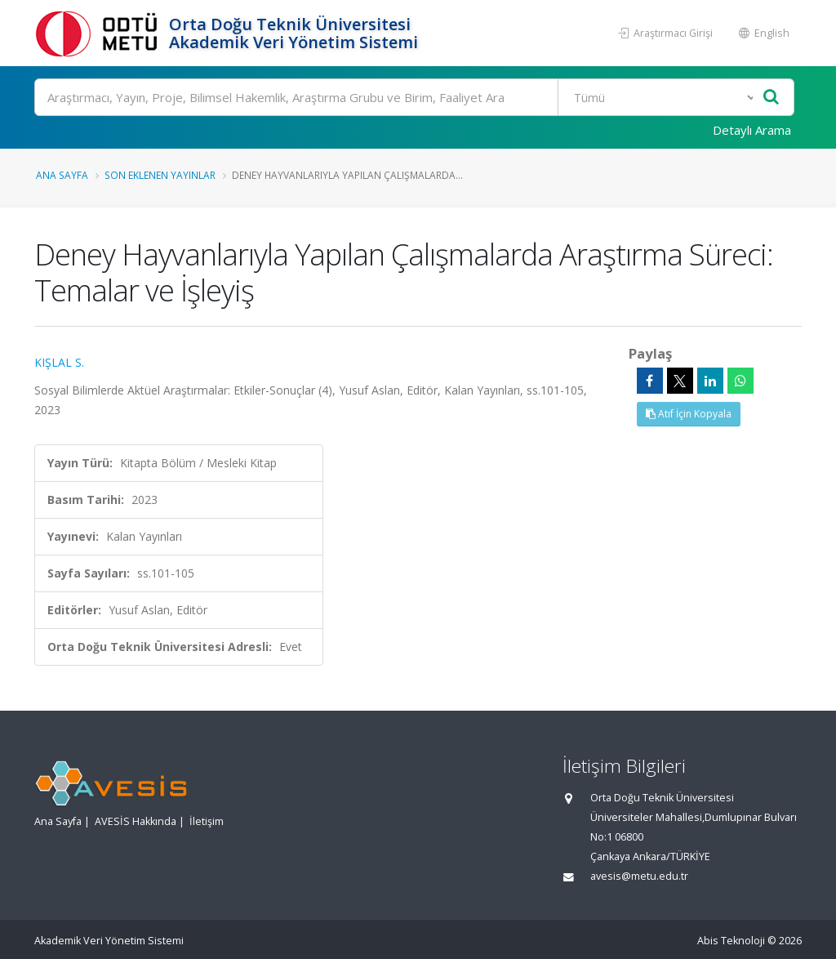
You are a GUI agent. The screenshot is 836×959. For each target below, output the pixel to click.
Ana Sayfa (62, 174)
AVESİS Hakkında (135, 821)
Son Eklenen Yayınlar (160, 174)
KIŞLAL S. (59, 362)
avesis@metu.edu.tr (639, 876)
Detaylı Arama (752, 130)
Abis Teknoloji (731, 941)
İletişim (206, 821)
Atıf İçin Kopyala (689, 414)
